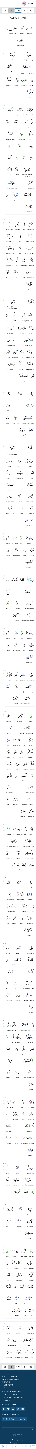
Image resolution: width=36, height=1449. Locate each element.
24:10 (4, 670)
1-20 (18, 10)
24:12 (4, 824)
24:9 (4, 628)
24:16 (4, 1097)
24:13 (4, 878)
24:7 (4, 533)
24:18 (4, 1205)
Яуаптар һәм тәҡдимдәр (12, 1397)
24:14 (4, 943)
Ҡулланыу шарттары (18, 1440)
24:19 (4, 1246)
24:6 (4, 443)
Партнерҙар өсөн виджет (12, 1392)
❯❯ (31, 10)
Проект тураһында (9, 1376)
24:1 (4, 50)
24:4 (4, 297)
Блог (3, 1388)
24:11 (4, 712)
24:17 (4, 1163)
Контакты (6, 1382)
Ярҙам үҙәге (7, 1400)
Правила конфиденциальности (18, 1442)
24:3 (4, 220)
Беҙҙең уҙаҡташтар (10, 1395)
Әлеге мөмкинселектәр (11, 1379)
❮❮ (5, 10)
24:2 (4, 105)
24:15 (4, 1020)
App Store (21, 1418)
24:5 (4, 389)
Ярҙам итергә (7, 1385)
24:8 (4, 575)
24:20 (4, 1324)
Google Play (8, 1418)
